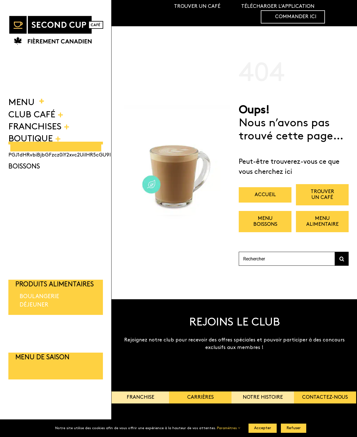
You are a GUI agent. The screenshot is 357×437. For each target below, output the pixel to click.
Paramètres (228, 428)
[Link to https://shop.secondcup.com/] (344, 13)
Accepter (262, 428)
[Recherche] (342, 259)
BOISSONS (24, 166)
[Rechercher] (287, 259)
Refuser (293, 428)
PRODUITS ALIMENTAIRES (54, 284)
